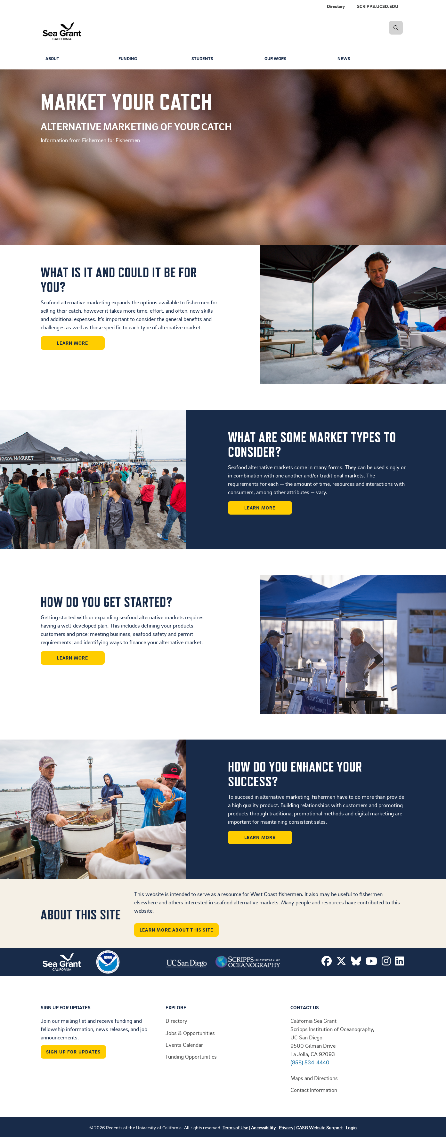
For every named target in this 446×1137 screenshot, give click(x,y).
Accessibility (263, 1128)
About (52, 59)
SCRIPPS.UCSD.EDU (377, 6)
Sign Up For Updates (73, 1052)
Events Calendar (184, 1044)
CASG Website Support (319, 1128)
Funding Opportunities (191, 1056)
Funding (128, 59)
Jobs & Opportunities (190, 1032)
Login (351, 1128)
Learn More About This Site (176, 930)
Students (202, 59)
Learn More (72, 343)
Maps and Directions (314, 1077)
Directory (336, 6)
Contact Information (313, 1089)
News (344, 59)
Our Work (276, 59)
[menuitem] (379, 6)
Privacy (286, 1128)
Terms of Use (235, 1128)
